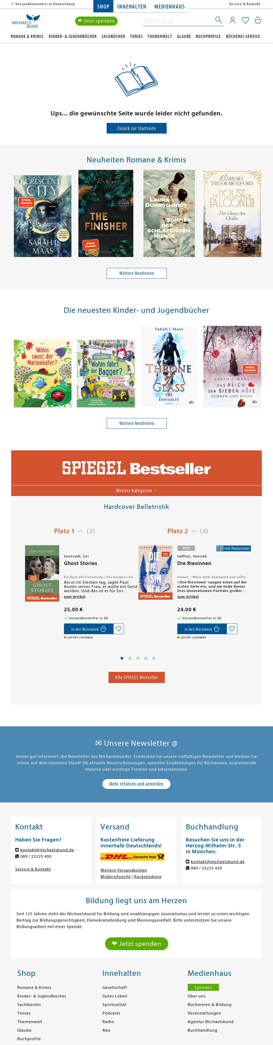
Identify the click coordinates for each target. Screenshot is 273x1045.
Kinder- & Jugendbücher (73, 36)
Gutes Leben (114, 996)
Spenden (203, 987)
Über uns (197, 996)
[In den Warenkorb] (88, 628)
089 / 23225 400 (35, 856)
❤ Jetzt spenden (96, 21)
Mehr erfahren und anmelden (136, 784)
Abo (106, 1030)
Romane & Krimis (27, 36)
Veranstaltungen (204, 1013)
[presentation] (14, 214)
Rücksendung (148, 876)
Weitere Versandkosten (124, 870)
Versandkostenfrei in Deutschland (45, 4)
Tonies (136, 36)
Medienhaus (169, 6)
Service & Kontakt (245, 4)
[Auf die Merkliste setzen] (118, 628)
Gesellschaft (114, 987)
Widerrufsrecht (116, 876)
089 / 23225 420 (206, 868)
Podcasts (111, 1013)
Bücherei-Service (243, 36)
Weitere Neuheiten (136, 273)
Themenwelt (159, 36)
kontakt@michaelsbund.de (47, 850)
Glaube (184, 36)
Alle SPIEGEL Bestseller (136, 677)
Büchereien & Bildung (210, 1004)
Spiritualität (114, 1004)
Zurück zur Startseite (136, 128)
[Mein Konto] (232, 20)
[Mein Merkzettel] (245, 21)
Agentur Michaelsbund (211, 1021)
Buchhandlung (203, 1030)
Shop (103, 6)
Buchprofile (208, 36)
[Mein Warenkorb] (258, 20)
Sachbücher (113, 36)
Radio (108, 1021)
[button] (122, 658)
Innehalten (131, 6)
